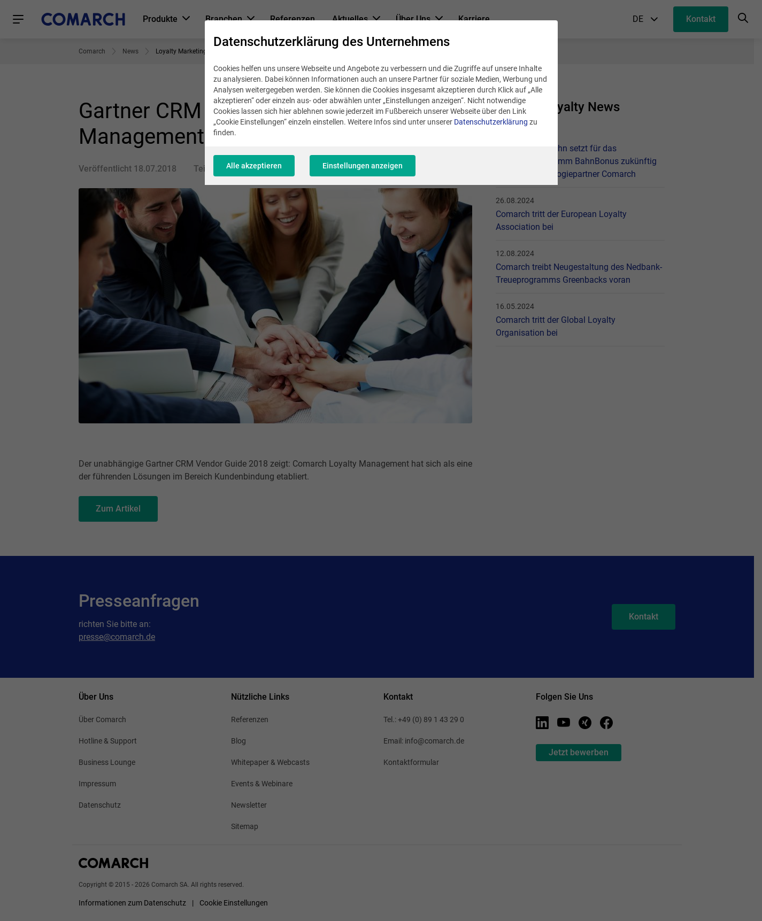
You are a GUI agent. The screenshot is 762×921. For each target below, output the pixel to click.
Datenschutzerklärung (491, 122)
